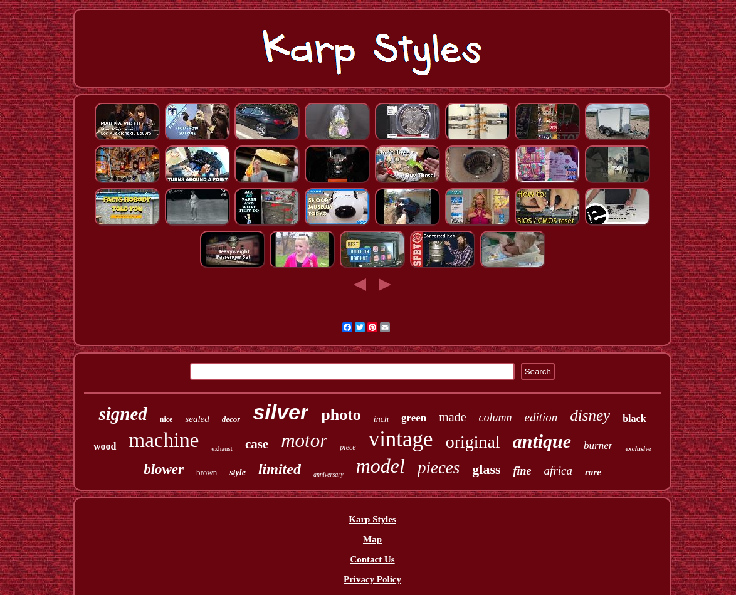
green (413, 418)
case (256, 443)
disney (590, 415)
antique (542, 441)
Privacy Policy (372, 579)
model (380, 466)
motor (304, 440)
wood (104, 446)
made (452, 417)
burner (598, 445)
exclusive (638, 448)
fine (522, 471)
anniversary (328, 474)
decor (231, 419)
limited (279, 469)
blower (164, 469)
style (237, 472)
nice (166, 419)
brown (206, 472)
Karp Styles (372, 519)
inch (381, 419)
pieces (439, 467)
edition (541, 417)
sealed (197, 419)
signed (122, 414)
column (495, 417)
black (634, 418)
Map (372, 539)
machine (164, 440)
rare (593, 472)
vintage (401, 439)
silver (280, 412)
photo (341, 415)
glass (486, 469)
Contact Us (372, 559)
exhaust (222, 448)
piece (347, 447)
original (473, 441)
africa (558, 470)
